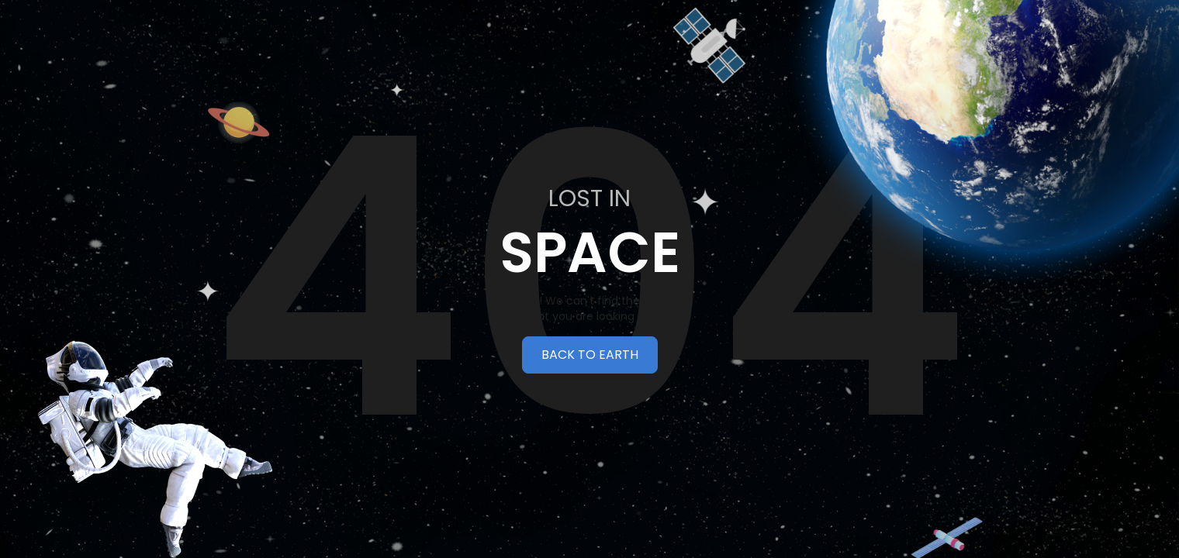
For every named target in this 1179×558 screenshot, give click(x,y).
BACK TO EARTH (589, 354)
